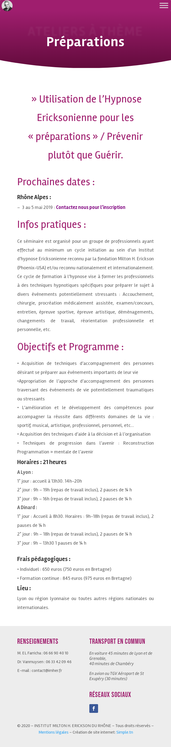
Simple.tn (124, 732)
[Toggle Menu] (164, 5)
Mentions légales (54, 732)
